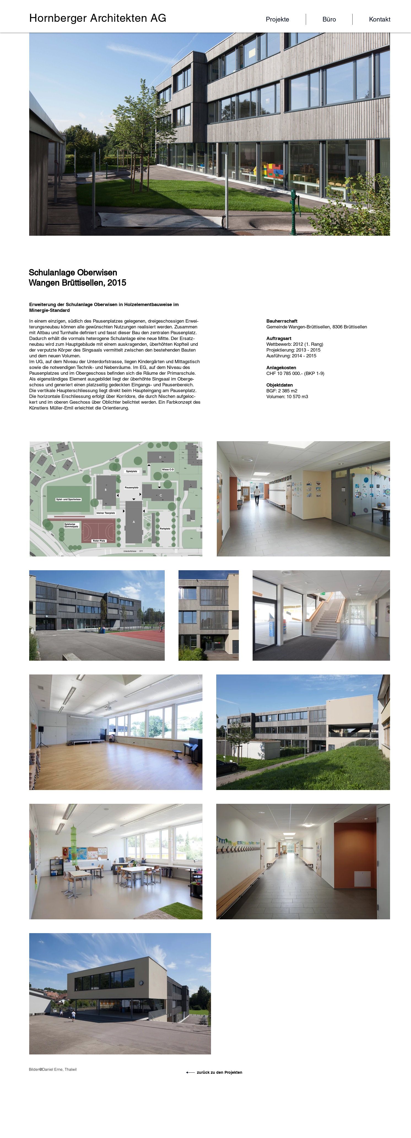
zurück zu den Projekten (219, 1072)
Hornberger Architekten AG (98, 18)
